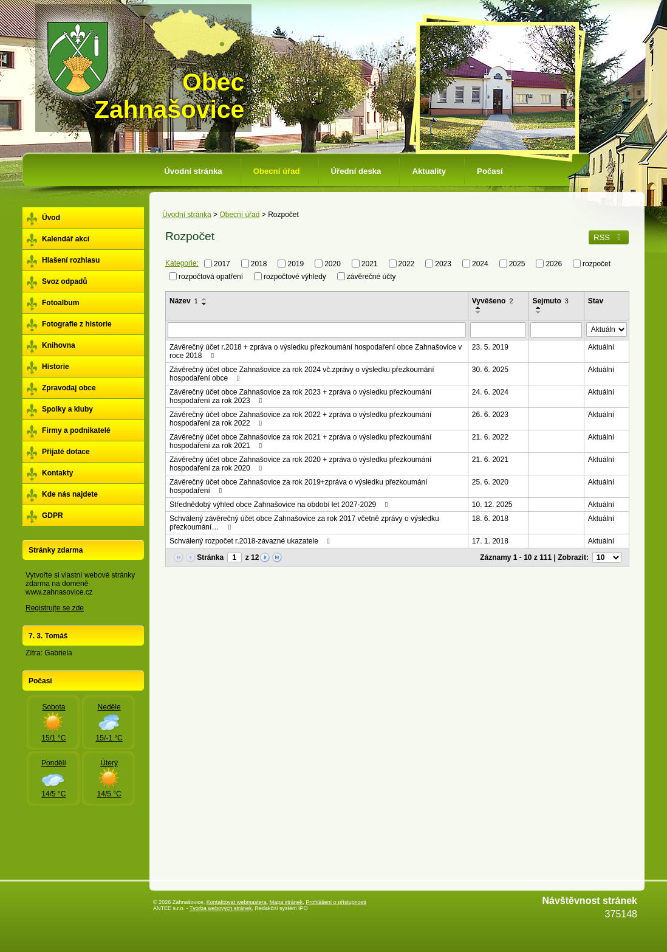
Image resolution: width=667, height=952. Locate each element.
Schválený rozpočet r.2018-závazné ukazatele (251, 541)
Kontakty (57, 473)
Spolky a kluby (67, 409)
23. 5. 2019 (490, 347)
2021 (369, 264)
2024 (480, 264)
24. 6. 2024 (490, 392)
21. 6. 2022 (490, 437)
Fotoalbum (60, 302)
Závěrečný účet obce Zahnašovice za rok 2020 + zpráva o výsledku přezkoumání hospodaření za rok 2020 (300, 463)
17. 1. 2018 (490, 541)
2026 (554, 264)
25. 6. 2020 (490, 482)
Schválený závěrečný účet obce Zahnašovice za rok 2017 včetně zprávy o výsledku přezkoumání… (304, 522)
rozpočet (597, 264)
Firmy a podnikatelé (76, 430)
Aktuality (429, 171)
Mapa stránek (286, 902)
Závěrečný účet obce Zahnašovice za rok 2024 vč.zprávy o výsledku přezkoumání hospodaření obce (301, 373)
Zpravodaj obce (69, 388)
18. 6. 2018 (490, 518)
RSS (608, 237)
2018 (259, 264)
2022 (406, 264)
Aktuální (601, 347)
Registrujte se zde (55, 608)
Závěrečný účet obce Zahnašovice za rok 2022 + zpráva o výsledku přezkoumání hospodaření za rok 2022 (300, 418)
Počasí (490, 171)
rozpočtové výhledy (295, 276)
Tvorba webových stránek (221, 908)
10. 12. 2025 (492, 504)
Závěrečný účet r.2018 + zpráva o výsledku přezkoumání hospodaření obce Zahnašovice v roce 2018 (315, 351)
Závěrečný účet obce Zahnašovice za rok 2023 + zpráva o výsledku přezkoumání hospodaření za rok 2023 (300, 396)
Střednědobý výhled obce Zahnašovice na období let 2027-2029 (280, 504)
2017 (222, 264)
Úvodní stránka (193, 171)
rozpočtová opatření (211, 276)
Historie (55, 366)
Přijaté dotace (66, 451)
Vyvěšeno (492, 301)
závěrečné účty (371, 276)
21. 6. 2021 (490, 459)
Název (183, 301)
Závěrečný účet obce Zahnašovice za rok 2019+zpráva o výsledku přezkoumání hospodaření (298, 486)
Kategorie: (182, 263)
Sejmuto (550, 301)
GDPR (52, 515)
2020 (332, 264)
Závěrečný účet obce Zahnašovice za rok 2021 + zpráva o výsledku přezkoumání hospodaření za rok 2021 (300, 441)
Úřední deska (356, 171)
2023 (443, 264)
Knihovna (58, 345)
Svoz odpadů (64, 281)
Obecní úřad (276, 171)
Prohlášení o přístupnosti (336, 902)
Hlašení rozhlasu (71, 260)
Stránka (210, 557)
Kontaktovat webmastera (237, 902)
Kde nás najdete (70, 494)
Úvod (51, 217)
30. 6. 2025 (490, 369)
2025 (517, 264)
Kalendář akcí (65, 239)
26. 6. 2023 (490, 414)
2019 (295, 264)
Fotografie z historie (77, 324)
